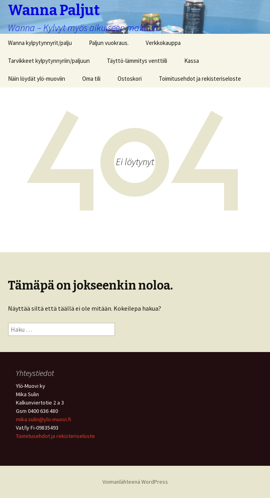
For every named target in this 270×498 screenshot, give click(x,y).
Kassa (191, 60)
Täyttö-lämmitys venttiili (137, 60)
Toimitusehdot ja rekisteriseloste (200, 78)
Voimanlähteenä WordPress (135, 481)
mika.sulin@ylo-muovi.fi (43, 419)
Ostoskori (130, 78)
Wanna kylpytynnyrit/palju (40, 43)
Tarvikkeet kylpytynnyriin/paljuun (49, 60)
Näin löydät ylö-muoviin (36, 78)
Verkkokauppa (163, 43)
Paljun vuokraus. (109, 43)
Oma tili (91, 78)
